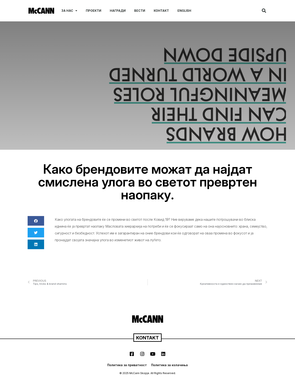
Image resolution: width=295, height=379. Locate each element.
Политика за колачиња (169, 365)
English (184, 10)
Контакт (161, 10)
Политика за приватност (127, 365)
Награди (118, 10)
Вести (139, 10)
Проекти (93, 10)
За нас (69, 10)
